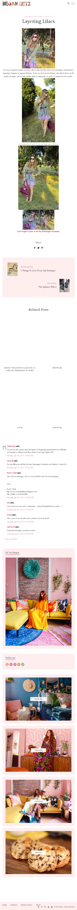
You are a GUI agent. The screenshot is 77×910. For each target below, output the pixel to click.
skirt (47, 76)
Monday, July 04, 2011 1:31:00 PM (20, 467)
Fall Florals (57, 368)
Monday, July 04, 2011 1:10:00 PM (20, 455)
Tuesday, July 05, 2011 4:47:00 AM (20, 521)
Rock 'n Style (12, 473)
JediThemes (71, 907)
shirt (53, 76)
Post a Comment (11, 539)
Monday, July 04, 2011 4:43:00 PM (20, 497)
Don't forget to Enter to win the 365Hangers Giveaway (38, 231)
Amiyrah (10, 461)
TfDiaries (61, 907)
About (38, 905)
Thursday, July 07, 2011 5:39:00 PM (20, 534)
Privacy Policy (26, 905)
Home (5, 905)
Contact (13, 905)
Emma (9, 515)
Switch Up (57, 428)
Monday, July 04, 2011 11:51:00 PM (20, 509)
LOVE (19, 428)
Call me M (11, 527)
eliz (8, 502)
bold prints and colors (33, 16)
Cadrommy (11, 446)
